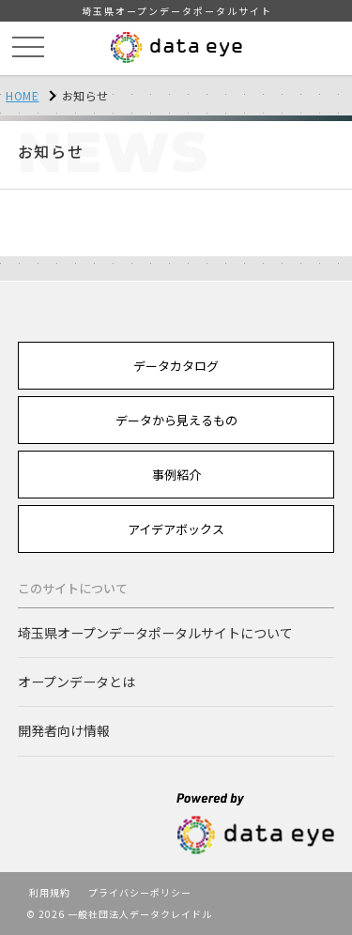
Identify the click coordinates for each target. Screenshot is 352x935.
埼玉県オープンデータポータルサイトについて (155, 632)
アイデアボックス (176, 529)
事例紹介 (176, 474)
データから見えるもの (176, 420)
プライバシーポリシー (139, 892)
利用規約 (49, 892)
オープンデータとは (76, 681)
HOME (22, 95)
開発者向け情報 (64, 730)
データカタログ (176, 366)
